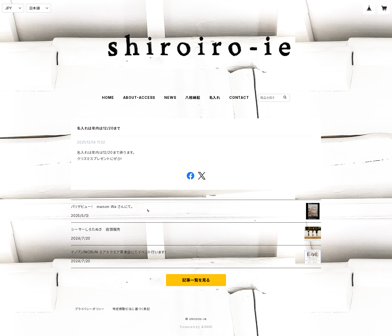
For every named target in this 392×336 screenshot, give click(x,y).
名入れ (214, 97)
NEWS (170, 97)
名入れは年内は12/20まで (98, 128)
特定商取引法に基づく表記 (131, 309)
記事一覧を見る (196, 280)
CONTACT (239, 97)
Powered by (196, 327)
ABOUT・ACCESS (139, 97)
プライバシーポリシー (89, 309)
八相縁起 (192, 97)
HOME (108, 97)
